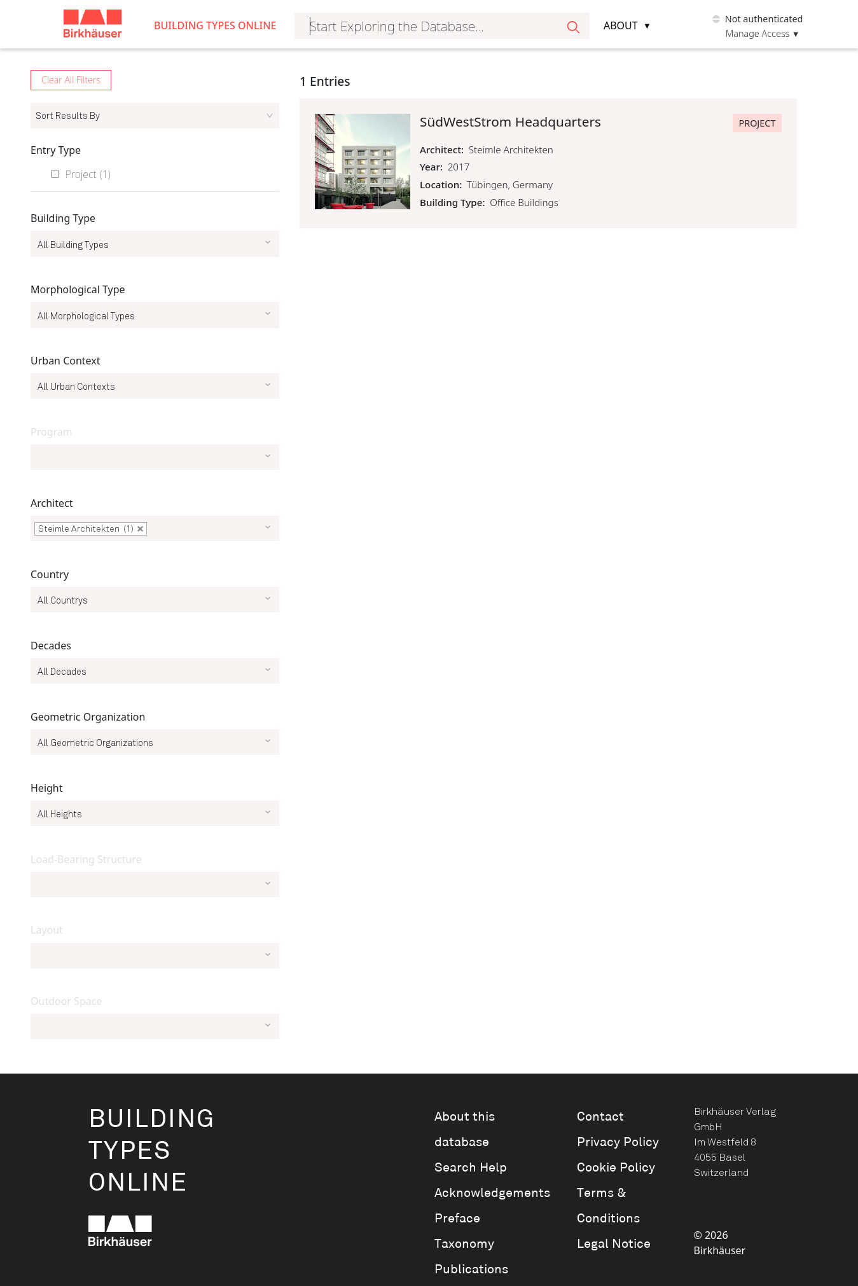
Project (88, 174)
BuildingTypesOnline (151, 1151)
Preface (457, 1218)
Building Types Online (215, 25)
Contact (600, 1117)
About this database (464, 1129)
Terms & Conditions (608, 1205)
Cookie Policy (616, 1167)
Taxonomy (464, 1244)
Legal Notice (614, 1244)
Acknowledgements (487, 1193)
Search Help (470, 1167)
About (621, 25)
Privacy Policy (618, 1142)
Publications (471, 1269)
